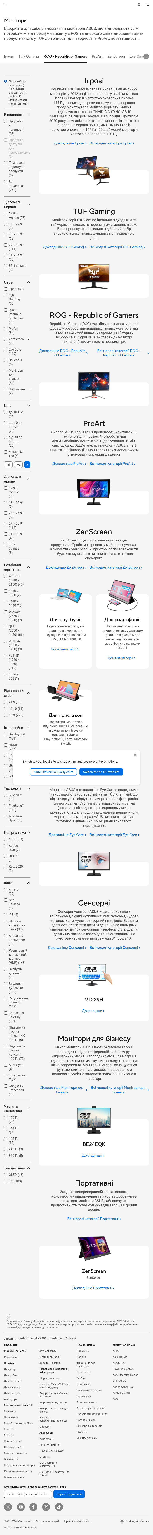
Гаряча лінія (83, 1396)
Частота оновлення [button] (17, 1108)
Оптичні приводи (49, 1357)
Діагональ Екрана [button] (17, 204)
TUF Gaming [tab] (29, 56)
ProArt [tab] (97, 56)
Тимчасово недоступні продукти (17, 169)
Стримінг (44, 1456)
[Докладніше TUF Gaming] (64, 247)
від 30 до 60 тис (15, 441)
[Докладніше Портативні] (94, 1288)
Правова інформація (76, 1521)
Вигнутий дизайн (16, 973)
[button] (5, 5)
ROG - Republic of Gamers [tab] (65, 56)
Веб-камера (14, 904)
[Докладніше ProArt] (69, 464)
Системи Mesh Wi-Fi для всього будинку (54, 1386)
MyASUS (81, 1432)
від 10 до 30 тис (15, 427)
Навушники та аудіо (51, 1450)
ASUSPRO (119, 1363)
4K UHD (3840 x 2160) (16, 580)
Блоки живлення (14, 1477)
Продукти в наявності (16, 127)
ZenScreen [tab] (116, 56)
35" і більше (14, 548)
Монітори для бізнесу (16, 377)
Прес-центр (83, 1372)
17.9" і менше (14, 492)
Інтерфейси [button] (17, 728)
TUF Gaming (14, 300)
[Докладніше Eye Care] (67, 835)
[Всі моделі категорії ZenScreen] (116, 567)
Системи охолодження (18, 1471)
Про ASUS (82, 1351)
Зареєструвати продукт (91, 1408)
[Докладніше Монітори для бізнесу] (63, 1090)
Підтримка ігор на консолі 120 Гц (17, 1052)
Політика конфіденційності (20, 1527)
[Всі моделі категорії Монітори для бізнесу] (120, 1090)
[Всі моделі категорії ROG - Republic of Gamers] (120, 353)
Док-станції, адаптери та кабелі (54, 1473)
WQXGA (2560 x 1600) (15, 616)
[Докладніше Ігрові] (70, 143)
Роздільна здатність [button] (17, 567)
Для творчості (12, 1381)
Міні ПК (8, 1435)
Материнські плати (15, 1453)
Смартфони (11, 1357)
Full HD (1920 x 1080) (14, 662)
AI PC (116, 1351)
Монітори (10, 1411)
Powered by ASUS (123, 1369)
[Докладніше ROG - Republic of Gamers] (63, 353)
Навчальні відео (86, 1420)
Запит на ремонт (86, 1402)
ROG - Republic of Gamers (16, 316)
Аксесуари (10, 1399)
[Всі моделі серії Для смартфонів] (122, 658)
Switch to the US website (101, 772)
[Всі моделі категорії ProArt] (113, 464)
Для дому (9, 1369)
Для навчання (12, 1387)
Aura (115, 1398)
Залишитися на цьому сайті (53, 772)
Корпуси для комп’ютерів (19, 1465)
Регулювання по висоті (19, 1002)
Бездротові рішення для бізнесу (53, 1410)
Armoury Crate (121, 1392)
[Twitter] (46, 1507)
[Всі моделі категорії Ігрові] (112, 143)
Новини (81, 1357)
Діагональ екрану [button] (17, 478)
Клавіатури (46, 1439)
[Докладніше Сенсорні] (67, 948)
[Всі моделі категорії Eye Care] (114, 835)
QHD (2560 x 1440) (16, 630)
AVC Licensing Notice (125, 1375)
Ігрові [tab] (9, 56)
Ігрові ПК (9, 1429)
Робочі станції (12, 1441)
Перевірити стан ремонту (92, 1414)
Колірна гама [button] (17, 832)
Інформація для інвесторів (85, 1364)
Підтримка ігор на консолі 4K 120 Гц (17, 1034)
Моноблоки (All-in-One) (18, 1423)
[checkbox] (15, 300)
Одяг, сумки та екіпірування (48, 1464)
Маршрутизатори (50, 1378)
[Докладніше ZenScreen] (66, 567)
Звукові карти (48, 1351)
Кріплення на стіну (16, 1017)
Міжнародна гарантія (89, 1426)
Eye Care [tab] (136, 56)
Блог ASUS (119, 1380)
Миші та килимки (49, 1445)
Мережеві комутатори (53, 1402)
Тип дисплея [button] (17, 1168)
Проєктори (11, 1417)
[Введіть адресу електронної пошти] (28, 1494)
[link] (77, 4)
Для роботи (11, 1375)
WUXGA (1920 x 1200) (15, 645)
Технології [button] (17, 788)
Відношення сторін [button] (17, 693)
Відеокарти (11, 1459)
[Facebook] (33, 1507)
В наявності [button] (17, 115)
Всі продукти (16, 186)
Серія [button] (17, 282)
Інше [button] (17, 883)
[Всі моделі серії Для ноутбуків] (65, 649)
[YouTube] (21, 1507)
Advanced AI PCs (123, 1386)
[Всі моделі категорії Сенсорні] (115, 948)
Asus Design (120, 1357)
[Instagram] (8, 1507)
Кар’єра (81, 1378)
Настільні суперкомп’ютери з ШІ (53, 1419)
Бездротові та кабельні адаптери (53, 1395)
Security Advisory (86, 1438)
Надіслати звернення (89, 1390)
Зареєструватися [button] (69, 1494)
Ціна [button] (17, 405)
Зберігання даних (50, 1363)
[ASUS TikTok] (59, 1507)
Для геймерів (12, 1393)
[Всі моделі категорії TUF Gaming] (117, 247)
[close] (135, 755)
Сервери (44, 1426)
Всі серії (71, 1338)
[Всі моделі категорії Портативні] (94, 1219)
